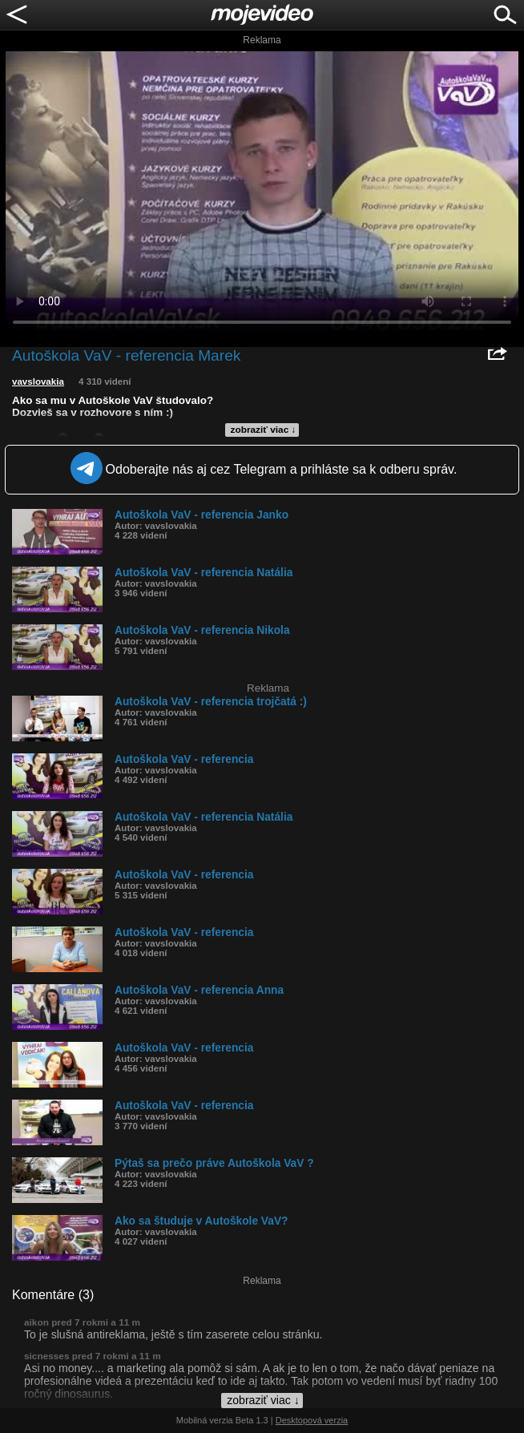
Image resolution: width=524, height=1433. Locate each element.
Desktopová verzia (312, 1420)
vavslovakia (38, 381)
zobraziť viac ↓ (263, 429)
